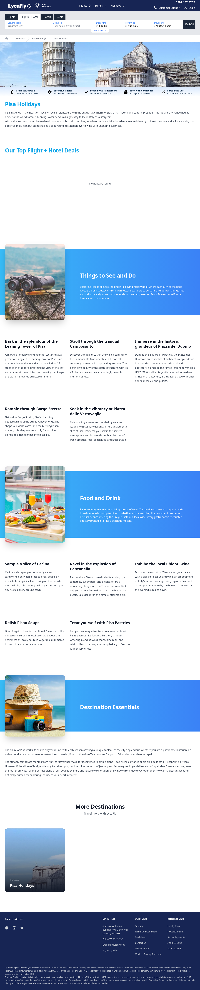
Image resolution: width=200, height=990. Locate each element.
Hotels (47, 17)
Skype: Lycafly (109, 950)
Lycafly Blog (174, 925)
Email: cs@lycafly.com (113, 944)
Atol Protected (175, 942)
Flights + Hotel (29, 17)
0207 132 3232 (185, 2)
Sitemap (139, 925)
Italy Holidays (39, 38)
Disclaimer (140, 937)
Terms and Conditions (146, 931)
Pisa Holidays (61, 38)
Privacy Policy (142, 948)
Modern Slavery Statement (148, 954)
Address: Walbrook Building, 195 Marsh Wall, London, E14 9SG (115, 929)
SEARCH (189, 24)
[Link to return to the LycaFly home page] (20, 6)
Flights (11, 17)
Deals (60, 17)
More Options (100, 30)
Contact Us (140, 942)
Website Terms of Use (52, 967)
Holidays (20, 38)
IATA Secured (174, 948)
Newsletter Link (175, 931)
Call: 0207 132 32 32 (112, 939)
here (154, 967)
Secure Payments (176, 937)
